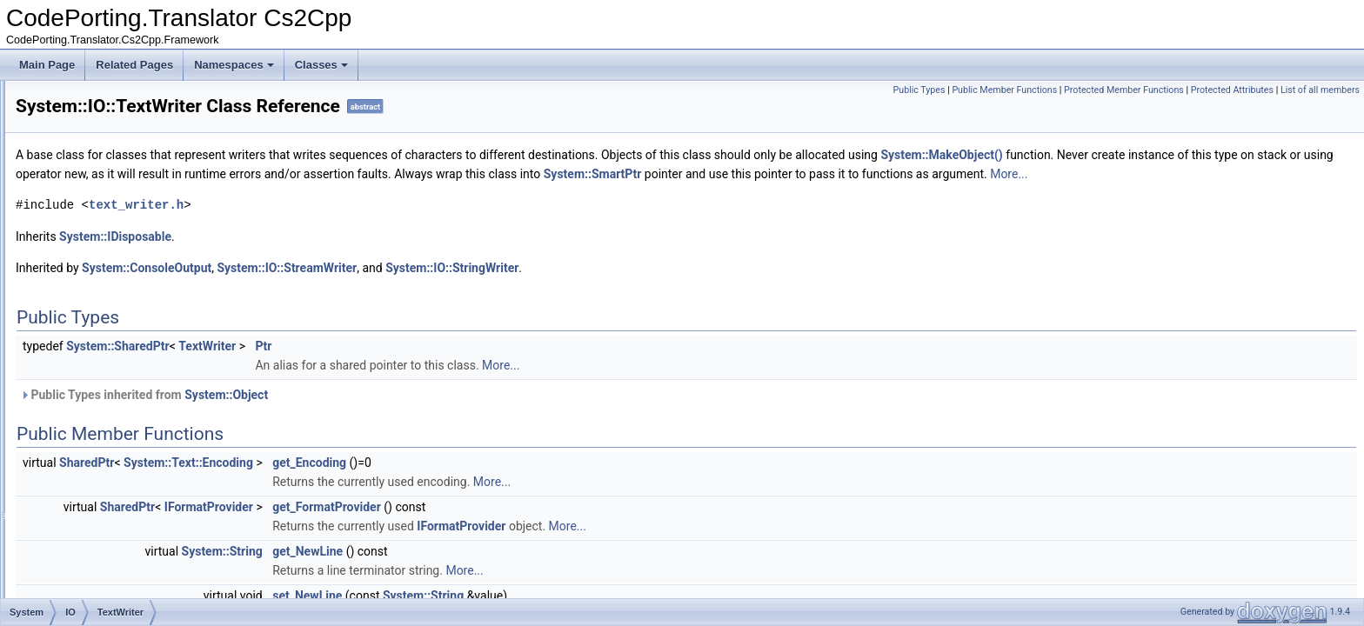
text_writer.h (353, 224)
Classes (321, 64)
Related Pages (134, 64)
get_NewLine (525, 570)
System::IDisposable (333, 256)
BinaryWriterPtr (120, 386)
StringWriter (112, 309)
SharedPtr (304, 482)
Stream (102, 233)
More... (310, 193)
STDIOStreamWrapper (138, 424)
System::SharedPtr (335, 365)
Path (96, 195)
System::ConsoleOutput (364, 287)
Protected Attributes (1232, 90)
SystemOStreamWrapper (143, 577)
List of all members (1320, 90)
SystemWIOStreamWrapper (149, 596)
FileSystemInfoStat (129, 156)
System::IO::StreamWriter (504, 287)
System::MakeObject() (1159, 155)
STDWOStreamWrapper (141, 520)
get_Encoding (527, 482)
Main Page (47, 64)
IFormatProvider (426, 526)
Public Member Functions (1004, 90)
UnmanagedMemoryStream (149, 367)
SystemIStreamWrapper (141, 558)
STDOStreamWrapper (136, 462)
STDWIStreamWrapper (138, 501)
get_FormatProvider (544, 526)
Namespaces (234, 64)
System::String (439, 570)
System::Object (443, 414)
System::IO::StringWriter (669, 287)
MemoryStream (121, 176)
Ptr (480, 365)
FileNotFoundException (139, 405)
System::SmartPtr (1018, 174)
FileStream (110, 118)
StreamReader (119, 252)
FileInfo (102, 99)
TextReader (111, 329)
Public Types (919, 90)
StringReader (116, 290)
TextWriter (108, 348)
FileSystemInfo (119, 137)
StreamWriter (115, 271)
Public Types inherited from (361, 414)
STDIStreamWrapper (134, 443)
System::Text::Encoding (406, 482)
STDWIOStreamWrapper (142, 482)
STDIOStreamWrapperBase (150, 214)
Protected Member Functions (1124, 90)
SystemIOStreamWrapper (144, 539)
